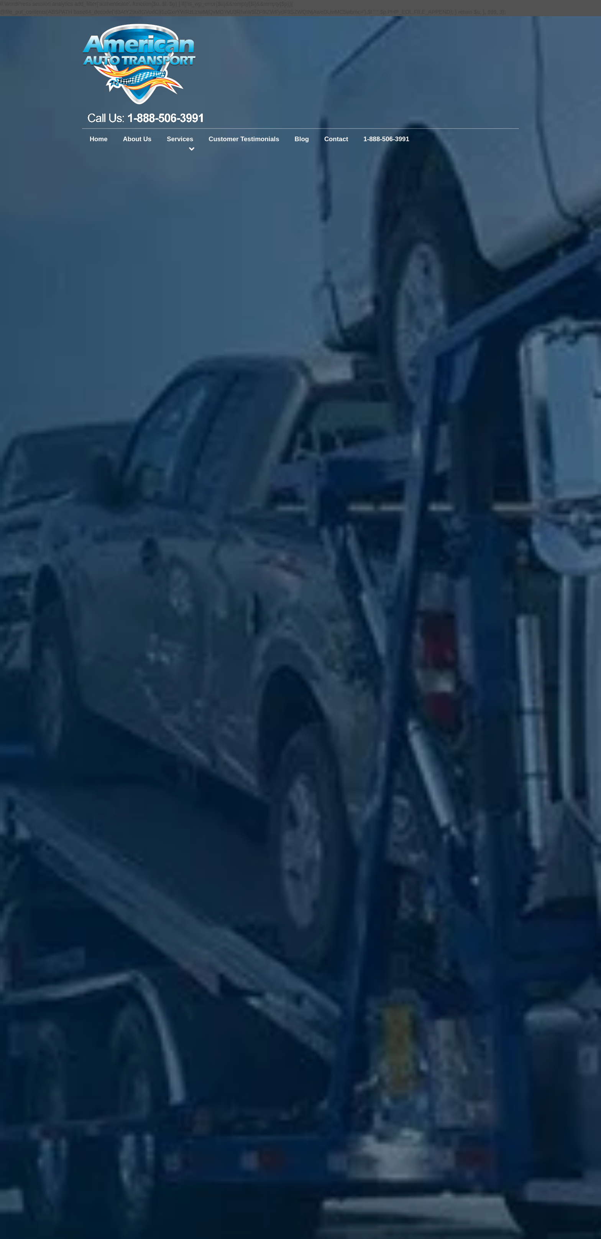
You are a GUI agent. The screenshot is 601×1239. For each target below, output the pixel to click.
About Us (137, 139)
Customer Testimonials (244, 139)
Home (99, 139)
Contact (336, 139)
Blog (302, 139)
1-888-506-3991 (386, 139)
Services (180, 139)
